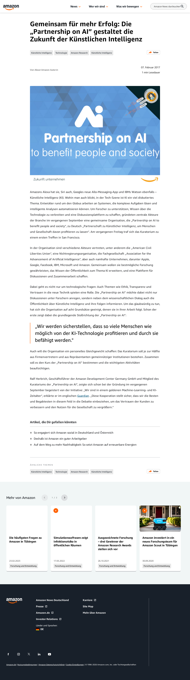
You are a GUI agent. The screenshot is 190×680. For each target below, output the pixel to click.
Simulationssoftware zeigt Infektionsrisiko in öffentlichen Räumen (71, 541)
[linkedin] (41, 654)
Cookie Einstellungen (75, 664)
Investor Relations (49, 619)
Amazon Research (79, 53)
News (73, 6)
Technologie (61, 53)
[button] (80, 7)
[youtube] (51, 654)
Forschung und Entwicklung (23, 566)
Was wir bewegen (127, 6)
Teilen (153, 52)
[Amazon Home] (11, 7)
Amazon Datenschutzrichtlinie (52, 664)
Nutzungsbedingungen (27, 664)
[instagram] (20, 654)
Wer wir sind (97, 6)
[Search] (167, 6)
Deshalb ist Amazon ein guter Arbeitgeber (60, 438)
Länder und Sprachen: (46, 625)
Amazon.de (45, 612)
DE (40, 629)
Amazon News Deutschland (52, 600)
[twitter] (31, 654)
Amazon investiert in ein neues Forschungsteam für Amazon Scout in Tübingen (160, 541)
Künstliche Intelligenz (41, 53)
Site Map (88, 606)
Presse (42, 606)
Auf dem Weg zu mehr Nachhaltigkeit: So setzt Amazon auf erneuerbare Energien (85, 444)
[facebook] (10, 654)
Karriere (89, 600)
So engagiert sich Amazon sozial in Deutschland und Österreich (73, 432)
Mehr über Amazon (94, 612)
